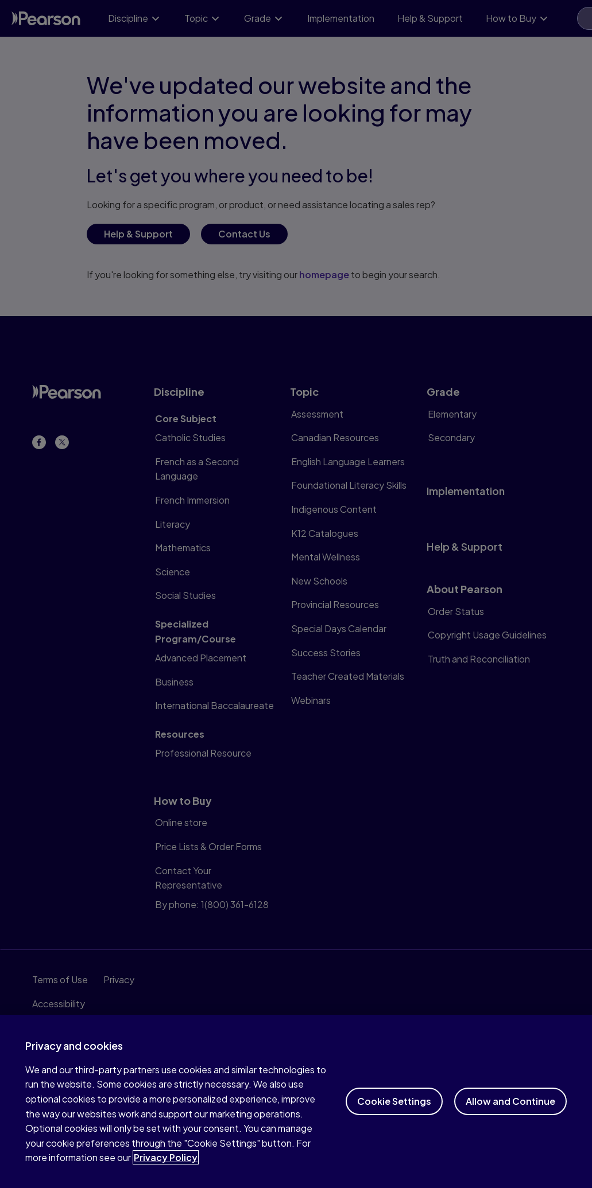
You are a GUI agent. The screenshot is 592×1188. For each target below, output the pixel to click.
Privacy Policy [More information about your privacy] (166, 1166)
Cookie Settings (394, 1110)
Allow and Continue (510, 1110)
